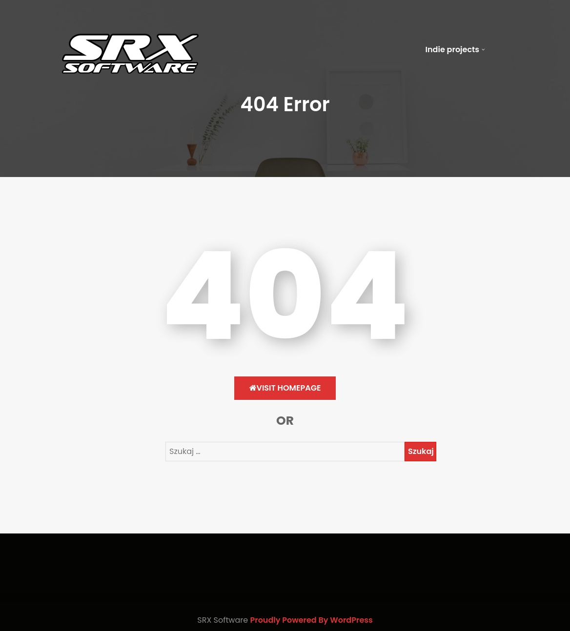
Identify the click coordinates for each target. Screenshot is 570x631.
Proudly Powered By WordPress (311, 620)
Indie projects (452, 49)
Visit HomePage (285, 388)
